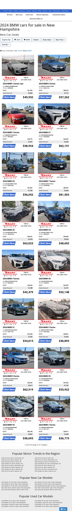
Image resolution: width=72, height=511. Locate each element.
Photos (45, 11)
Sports (29, 11)
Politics (16, 11)
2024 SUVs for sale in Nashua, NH (45, 467)
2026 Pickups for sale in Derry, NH (11, 462)
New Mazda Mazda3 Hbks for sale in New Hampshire (50, 486)
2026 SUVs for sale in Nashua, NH (11, 460)
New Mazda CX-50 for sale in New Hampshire (48, 482)
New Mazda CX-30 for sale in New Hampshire (48, 484)
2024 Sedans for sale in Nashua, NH (12, 469)
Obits (40, 11)
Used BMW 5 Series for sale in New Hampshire (15, 504)
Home (5, 11)
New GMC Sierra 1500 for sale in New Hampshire (15, 488)
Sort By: (5, 44)
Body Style (47, 40)
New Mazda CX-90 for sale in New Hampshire (14, 484)
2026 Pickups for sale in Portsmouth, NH (46, 462)
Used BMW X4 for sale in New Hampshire (47, 506)
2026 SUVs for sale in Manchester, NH (46, 460)
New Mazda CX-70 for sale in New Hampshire (14, 486)
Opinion (34, 11)
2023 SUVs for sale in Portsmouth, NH (46, 469)
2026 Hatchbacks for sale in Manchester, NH (48, 463)
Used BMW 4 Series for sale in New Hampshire (15, 506)
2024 (17, 40)
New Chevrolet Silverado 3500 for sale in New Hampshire (48, 490)
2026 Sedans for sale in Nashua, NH (12, 463)
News (10, 11)
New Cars (19, 15)
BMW (27, 40)
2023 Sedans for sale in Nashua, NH (45, 471)
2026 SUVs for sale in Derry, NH (44, 458)
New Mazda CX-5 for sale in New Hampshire (14, 482)
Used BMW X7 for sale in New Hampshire (47, 504)
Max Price (60, 40)
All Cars (9, 15)
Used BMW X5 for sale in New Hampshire (47, 500)
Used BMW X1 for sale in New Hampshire (13, 502)
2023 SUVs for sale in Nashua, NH (11, 471)
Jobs (50, 11)
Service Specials (42, 15)
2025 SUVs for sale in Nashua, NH (45, 465)
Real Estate (57, 11)
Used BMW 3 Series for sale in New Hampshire (48, 502)
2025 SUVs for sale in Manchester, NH (12, 465)
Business (23, 11)
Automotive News (58, 15)
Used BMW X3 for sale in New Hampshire (13, 500)
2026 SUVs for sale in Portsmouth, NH (12, 458)
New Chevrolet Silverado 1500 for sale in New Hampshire (14, 490)
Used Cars (29, 15)
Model (36, 40)
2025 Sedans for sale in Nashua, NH (12, 467)
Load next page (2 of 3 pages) (36, 445)
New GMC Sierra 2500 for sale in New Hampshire (49, 488)
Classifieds (65, 11)
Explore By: (6, 40)
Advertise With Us (36, 19)
